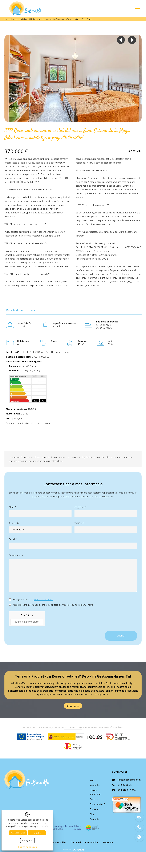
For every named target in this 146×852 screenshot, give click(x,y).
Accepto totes (18, 832)
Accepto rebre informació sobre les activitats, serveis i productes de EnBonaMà (53, 604)
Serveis (94, 798)
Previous (121, 40)
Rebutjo (37, 832)
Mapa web (108, 842)
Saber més (73, 705)
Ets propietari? (97, 804)
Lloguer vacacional (95, 792)
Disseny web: (73, 850)
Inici (92, 780)
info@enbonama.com (129, 779)
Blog (92, 814)
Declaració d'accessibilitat (85, 842)
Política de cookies (56, 842)
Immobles (95, 785)
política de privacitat (43, 599)
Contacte (94, 819)
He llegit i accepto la (33, 599)
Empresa (94, 809)
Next (132, 40)
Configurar (27, 840)
